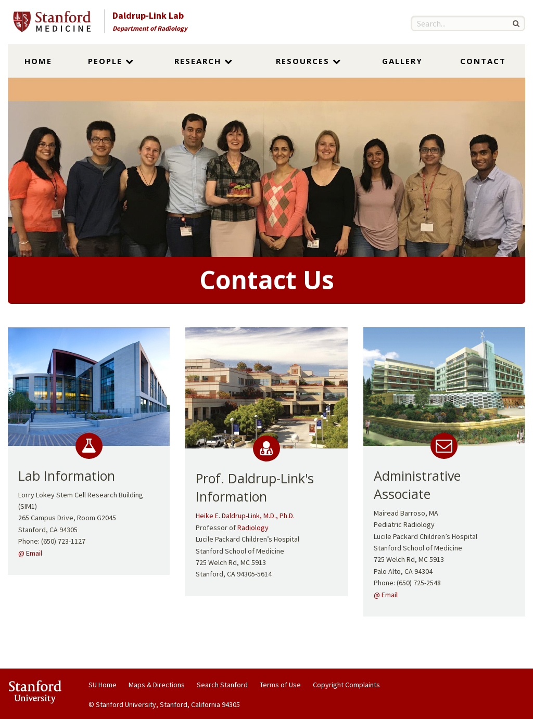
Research (203, 61)
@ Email (30, 553)
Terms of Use (280, 684)
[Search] (516, 23)
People (111, 61)
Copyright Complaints (346, 684)
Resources (308, 61)
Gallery (402, 61)
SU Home (102, 684)
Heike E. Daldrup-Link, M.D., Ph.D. (245, 515)
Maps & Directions (157, 684)
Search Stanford (222, 684)
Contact (483, 61)
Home (38, 61)
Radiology (253, 527)
